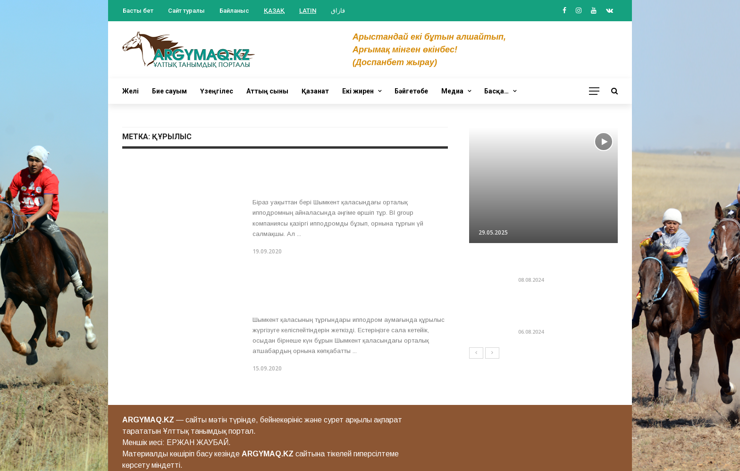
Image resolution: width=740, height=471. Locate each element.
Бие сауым (169, 91)
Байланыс (234, 10)
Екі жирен (358, 91)
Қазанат (315, 91)
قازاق (338, 10)
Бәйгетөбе (411, 91)
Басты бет (138, 10)
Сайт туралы (186, 10)
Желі (130, 91)
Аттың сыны (267, 91)
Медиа (452, 91)
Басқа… (496, 91)
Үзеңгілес (216, 91)
